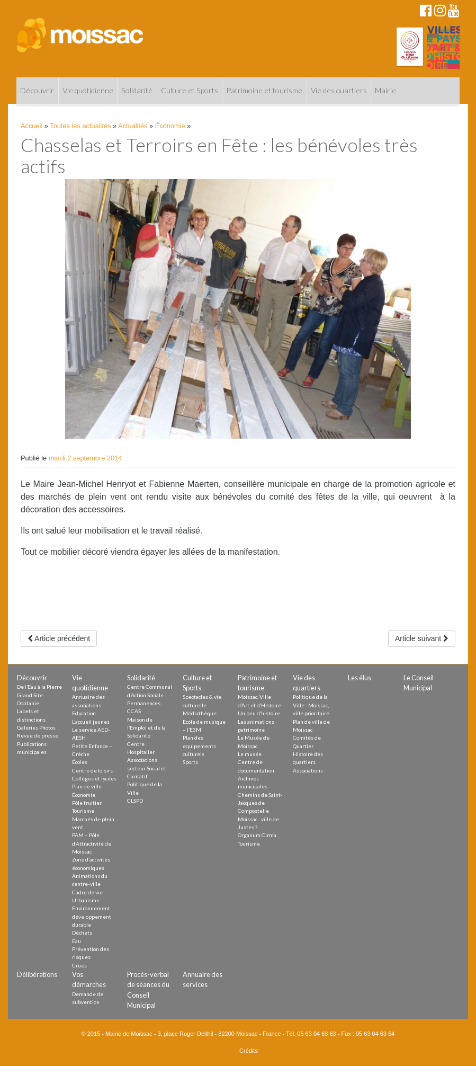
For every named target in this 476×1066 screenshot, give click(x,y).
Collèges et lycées (94, 778)
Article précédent (59, 638)
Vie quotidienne (87, 90)
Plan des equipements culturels (199, 745)
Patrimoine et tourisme (264, 90)
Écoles (79, 762)
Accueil (31, 126)
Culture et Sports (189, 90)
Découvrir (37, 90)
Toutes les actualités (80, 126)
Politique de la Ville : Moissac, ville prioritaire (311, 705)
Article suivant (421, 638)
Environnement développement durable (91, 916)
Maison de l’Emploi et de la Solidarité (146, 727)
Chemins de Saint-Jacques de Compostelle (260, 803)
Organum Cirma (257, 835)
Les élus (359, 677)
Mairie (385, 90)
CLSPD (135, 800)
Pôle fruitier (87, 803)
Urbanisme (86, 900)
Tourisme (83, 810)
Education (84, 713)
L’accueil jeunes (91, 721)
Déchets (82, 932)
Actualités (132, 126)
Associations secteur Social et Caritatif (146, 768)
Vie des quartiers (339, 90)
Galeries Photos (36, 727)
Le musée (250, 754)
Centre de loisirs (92, 770)
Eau (76, 941)
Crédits (248, 1050)
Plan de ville (87, 786)
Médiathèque (200, 713)
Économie (170, 126)
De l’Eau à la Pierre (39, 686)
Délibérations (37, 974)
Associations (308, 770)
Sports (190, 762)
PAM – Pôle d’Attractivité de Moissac (91, 843)
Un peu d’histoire (259, 713)
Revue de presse (37, 735)
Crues (79, 965)
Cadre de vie (87, 892)
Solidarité (136, 90)
